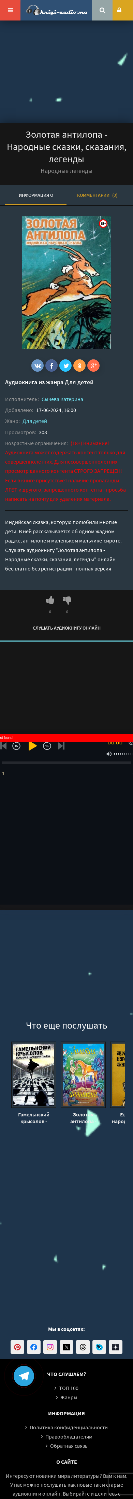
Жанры (68, 1397)
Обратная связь (69, 1445)
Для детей (79, 382)
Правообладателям (68, 1436)
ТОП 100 (68, 1388)
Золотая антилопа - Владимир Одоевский (83, 1118)
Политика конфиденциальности (69, 1427)
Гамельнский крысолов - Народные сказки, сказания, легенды (34, 1118)
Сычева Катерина (62, 399)
